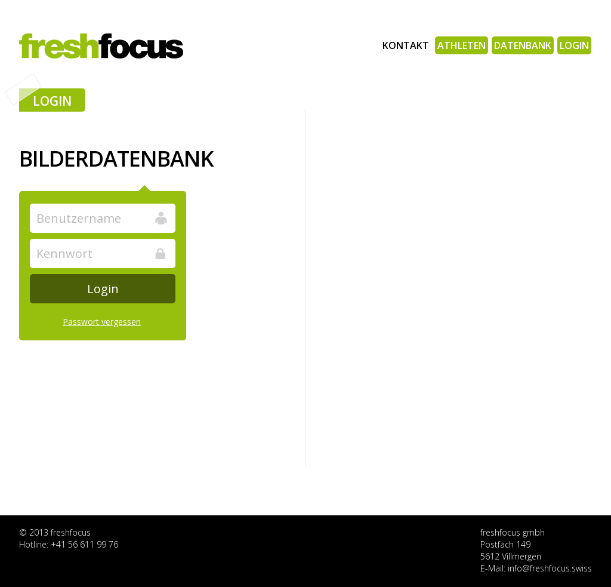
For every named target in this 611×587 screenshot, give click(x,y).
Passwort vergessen (102, 321)
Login (574, 45)
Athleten (461, 45)
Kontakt (405, 45)
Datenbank (522, 45)
